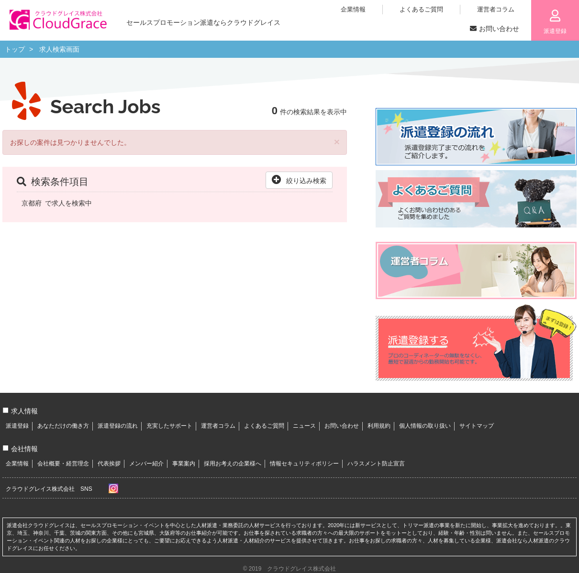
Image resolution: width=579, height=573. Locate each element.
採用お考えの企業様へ (232, 463)
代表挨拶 (109, 463)
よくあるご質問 (264, 425)
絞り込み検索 (299, 179)
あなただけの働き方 (63, 425)
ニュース (304, 425)
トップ (15, 49)
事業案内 (183, 463)
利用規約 (378, 425)
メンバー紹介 (146, 463)
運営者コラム (218, 425)
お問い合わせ (341, 425)
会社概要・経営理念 (63, 463)
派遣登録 (17, 425)
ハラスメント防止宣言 (376, 463)
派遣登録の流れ (118, 425)
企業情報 (17, 463)
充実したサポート (169, 425)
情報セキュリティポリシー (304, 463)
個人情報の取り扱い (425, 425)
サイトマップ (476, 425)
